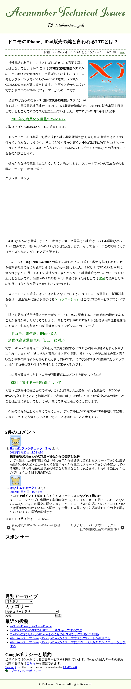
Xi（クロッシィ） (67, 299)
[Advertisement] (65, 207)
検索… (9, 615)
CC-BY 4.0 (70, 667)
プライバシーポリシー (26, 670)
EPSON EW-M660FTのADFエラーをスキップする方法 (46, 630)
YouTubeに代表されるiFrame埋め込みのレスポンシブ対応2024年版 (54, 634)
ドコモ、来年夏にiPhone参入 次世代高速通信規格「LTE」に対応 (36, 337)
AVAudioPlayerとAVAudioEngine (31, 626)
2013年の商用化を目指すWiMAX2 (38, 119)
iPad (122, 52)
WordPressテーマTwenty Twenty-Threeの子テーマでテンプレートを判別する (60, 638)
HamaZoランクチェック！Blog (31, 448)
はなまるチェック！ (23, 487)
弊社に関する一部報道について (36, 383)
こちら (31, 663)
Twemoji (10, 667)
